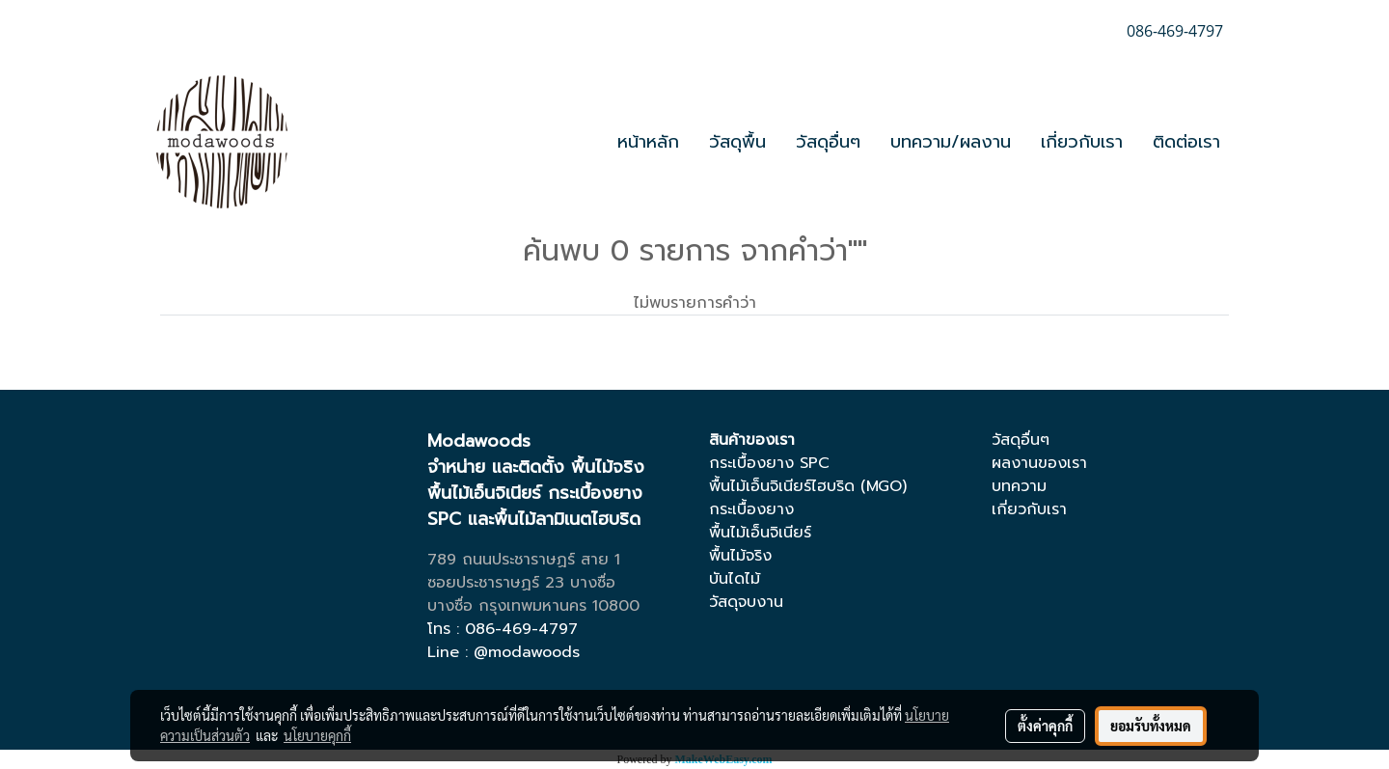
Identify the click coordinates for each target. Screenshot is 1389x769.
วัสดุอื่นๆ (828, 141)
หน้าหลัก (648, 141)
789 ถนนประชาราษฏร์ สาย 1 (523, 559)
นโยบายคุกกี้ (317, 735)
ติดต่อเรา (1186, 141)
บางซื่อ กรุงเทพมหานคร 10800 (533, 606)
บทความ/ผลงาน (950, 141)
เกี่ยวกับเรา (1082, 141)
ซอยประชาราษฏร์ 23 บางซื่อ (521, 582)
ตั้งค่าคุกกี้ (1045, 725)
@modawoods (527, 652)
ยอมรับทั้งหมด (1150, 725)
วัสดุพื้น (737, 141)
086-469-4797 (521, 629)
